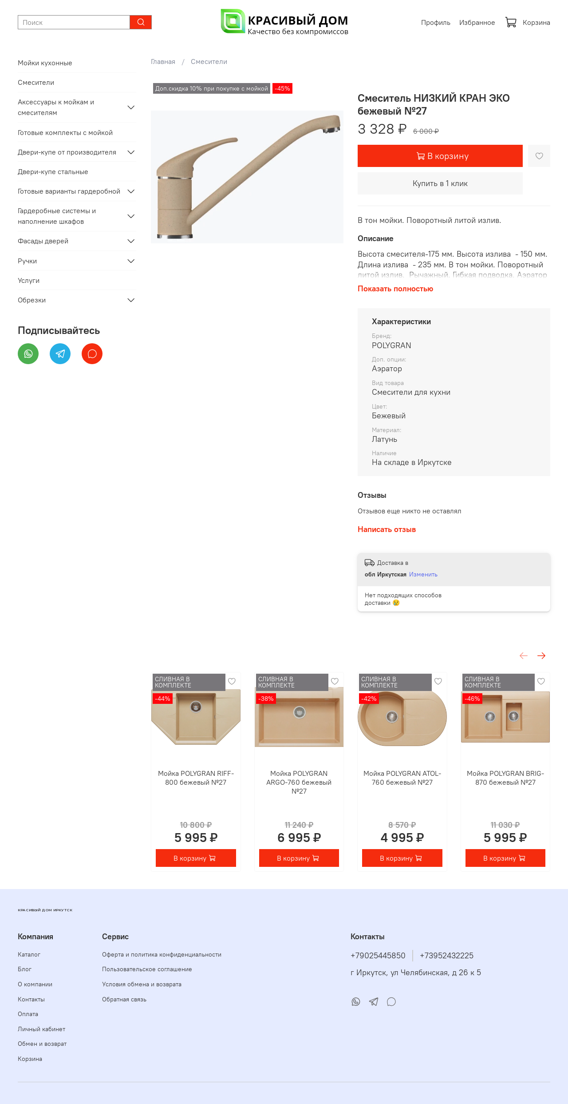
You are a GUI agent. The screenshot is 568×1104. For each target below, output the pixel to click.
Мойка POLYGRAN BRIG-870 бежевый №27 (505, 777)
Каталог (29, 954)
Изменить (423, 574)
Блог (25, 969)
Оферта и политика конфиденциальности (161, 954)
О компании (35, 984)
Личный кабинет (41, 1029)
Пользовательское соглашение (147, 969)
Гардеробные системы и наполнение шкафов (57, 216)
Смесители (209, 61)
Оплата (28, 1014)
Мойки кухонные (45, 62)
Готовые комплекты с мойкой (65, 132)
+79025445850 (378, 956)
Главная (163, 61)
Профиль (435, 22)
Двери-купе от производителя (67, 151)
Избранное (477, 22)
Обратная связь (124, 999)
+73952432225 (446, 956)
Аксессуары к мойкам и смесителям (56, 107)
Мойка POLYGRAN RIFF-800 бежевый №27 (196, 777)
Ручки (27, 260)
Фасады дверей (43, 240)
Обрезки (32, 299)
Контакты (31, 999)
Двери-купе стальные (53, 171)
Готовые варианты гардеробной (69, 191)
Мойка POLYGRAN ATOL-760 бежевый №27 (402, 777)
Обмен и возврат (42, 1044)
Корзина (527, 22)
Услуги (28, 280)
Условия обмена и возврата (141, 984)
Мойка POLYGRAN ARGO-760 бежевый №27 (298, 782)
